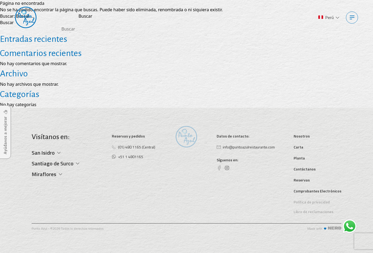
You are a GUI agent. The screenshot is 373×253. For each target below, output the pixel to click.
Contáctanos (305, 169)
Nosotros (302, 136)
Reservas (302, 180)
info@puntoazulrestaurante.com (246, 147)
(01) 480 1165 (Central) (133, 147)
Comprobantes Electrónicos (317, 191)
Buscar (7, 22)
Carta (298, 147)
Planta (299, 158)
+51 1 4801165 (127, 156)
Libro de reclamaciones (313, 211)
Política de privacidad (312, 202)
